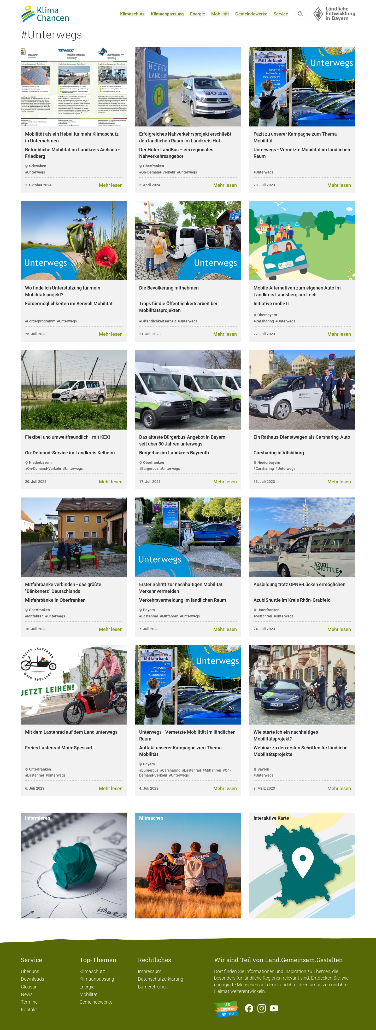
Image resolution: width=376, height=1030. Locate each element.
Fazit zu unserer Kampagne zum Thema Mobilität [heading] (295, 148)
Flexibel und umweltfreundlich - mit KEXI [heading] (67, 447)
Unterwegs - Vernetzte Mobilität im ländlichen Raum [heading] (187, 746)
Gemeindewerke (95, 1002)
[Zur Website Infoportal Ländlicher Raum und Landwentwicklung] (226, 1009)
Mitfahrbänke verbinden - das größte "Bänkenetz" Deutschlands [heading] (63, 599)
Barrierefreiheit (153, 987)
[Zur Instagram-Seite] (261, 1009)
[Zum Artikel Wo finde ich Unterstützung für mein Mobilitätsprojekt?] (110, 345)
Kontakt (29, 1009)
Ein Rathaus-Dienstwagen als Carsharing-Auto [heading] (302, 447)
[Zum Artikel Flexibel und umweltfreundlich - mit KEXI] (110, 492)
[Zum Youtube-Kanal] (274, 1009)
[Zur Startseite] (49, 19)
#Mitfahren (34, 627)
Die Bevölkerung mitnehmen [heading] (169, 299)
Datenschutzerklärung (160, 979)
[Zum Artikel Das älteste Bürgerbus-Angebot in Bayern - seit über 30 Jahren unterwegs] (225, 492)
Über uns (30, 971)
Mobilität (88, 994)
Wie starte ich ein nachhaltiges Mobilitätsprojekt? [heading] (286, 746)
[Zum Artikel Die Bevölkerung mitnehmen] (225, 345)
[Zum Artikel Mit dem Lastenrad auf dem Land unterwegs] (110, 799)
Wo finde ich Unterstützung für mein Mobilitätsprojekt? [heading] (62, 302)
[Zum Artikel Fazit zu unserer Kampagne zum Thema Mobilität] (339, 196)
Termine (29, 1002)
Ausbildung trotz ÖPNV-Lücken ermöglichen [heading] (299, 595)
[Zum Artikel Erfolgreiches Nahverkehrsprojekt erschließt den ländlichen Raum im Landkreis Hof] (225, 196)
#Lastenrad (148, 627)
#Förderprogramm (40, 332)
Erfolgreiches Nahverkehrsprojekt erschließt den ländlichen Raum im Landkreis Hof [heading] (185, 148)
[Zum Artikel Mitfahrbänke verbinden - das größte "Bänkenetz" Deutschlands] (110, 640)
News (27, 994)
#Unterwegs (35, 183)
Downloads (32, 979)
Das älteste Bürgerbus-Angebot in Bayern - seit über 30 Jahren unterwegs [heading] (183, 451)
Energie (87, 987)
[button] (300, 19)
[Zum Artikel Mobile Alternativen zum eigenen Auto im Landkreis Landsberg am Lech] (339, 345)
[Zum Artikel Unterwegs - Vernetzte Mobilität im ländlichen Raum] (225, 799)
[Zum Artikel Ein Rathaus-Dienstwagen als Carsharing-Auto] (339, 492)
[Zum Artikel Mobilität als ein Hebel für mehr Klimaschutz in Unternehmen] (110, 196)
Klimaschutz (92, 971)
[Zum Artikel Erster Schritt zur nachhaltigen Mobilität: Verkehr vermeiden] (225, 640)
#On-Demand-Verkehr (157, 183)
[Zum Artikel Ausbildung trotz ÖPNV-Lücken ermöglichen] (339, 640)
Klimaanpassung (96, 979)
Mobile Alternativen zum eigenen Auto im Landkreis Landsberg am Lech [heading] (297, 302)
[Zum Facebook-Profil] (249, 1009)
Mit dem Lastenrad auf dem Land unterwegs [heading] (71, 742)
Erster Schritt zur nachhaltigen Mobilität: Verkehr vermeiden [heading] (181, 599)
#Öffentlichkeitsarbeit (157, 332)
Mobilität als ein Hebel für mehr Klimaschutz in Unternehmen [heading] (72, 148)
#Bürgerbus (148, 479)
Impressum (149, 971)
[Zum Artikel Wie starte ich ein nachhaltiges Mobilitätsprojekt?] (339, 799)
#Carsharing (264, 332)
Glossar (29, 987)
